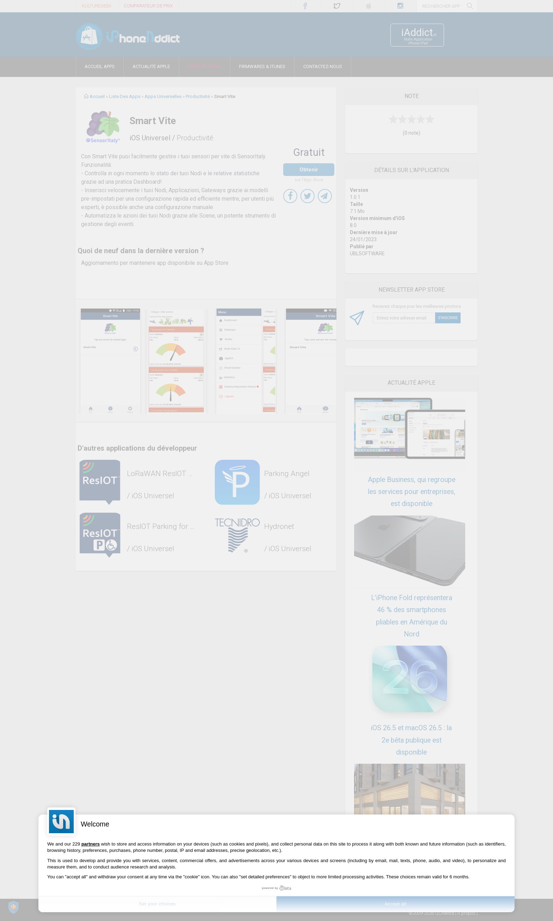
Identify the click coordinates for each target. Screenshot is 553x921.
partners (90, 844)
